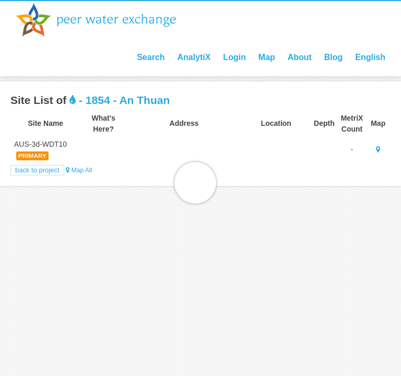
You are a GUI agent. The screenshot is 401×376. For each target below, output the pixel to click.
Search (150, 57)
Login (234, 57)
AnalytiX (193, 57)
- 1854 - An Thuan (119, 100)
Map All (79, 170)
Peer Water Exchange (104, 20)
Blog (333, 57)
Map (266, 57)
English (370, 57)
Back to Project (37, 170)
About (300, 57)
